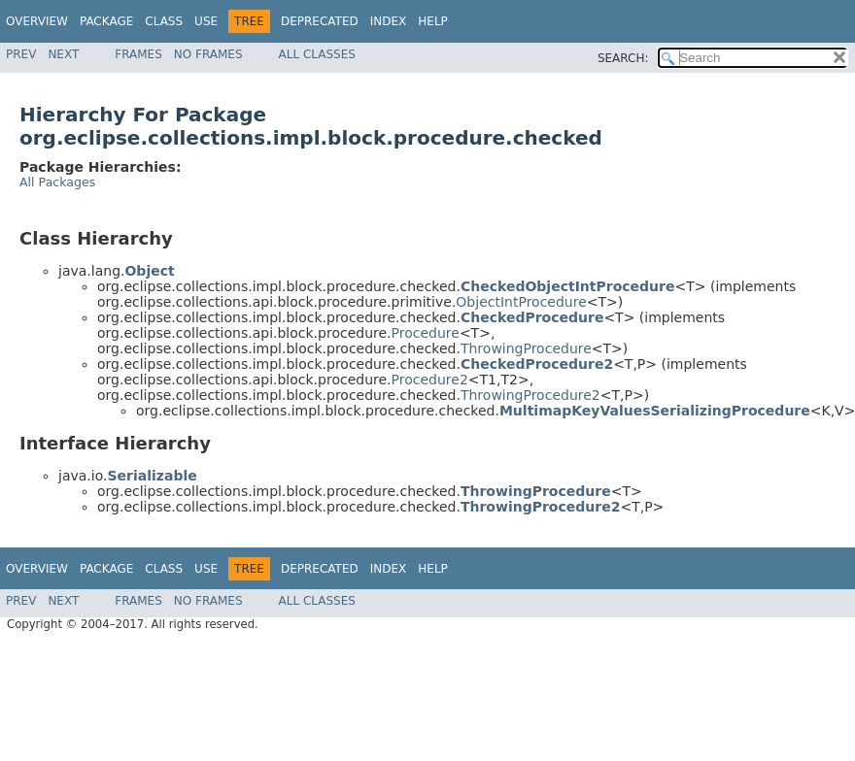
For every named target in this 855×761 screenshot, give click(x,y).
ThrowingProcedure (526, 348)
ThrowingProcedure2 (530, 395)
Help (433, 21)
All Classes (317, 54)
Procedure (426, 333)
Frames (138, 54)
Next (63, 54)
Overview (37, 21)
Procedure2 (430, 379)
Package (106, 21)
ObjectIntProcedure (521, 302)
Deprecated (320, 21)
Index (388, 21)
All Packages (57, 182)
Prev (21, 54)
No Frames (208, 54)
